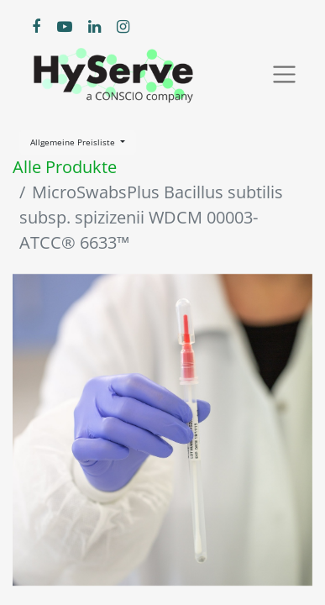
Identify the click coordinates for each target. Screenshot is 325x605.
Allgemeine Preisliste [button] (74, 142)
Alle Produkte (65, 166)
